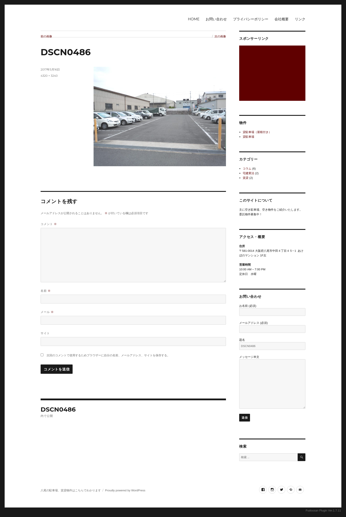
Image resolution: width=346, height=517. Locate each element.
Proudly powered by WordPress (125, 490)
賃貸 (245, 177)
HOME (193, 19)
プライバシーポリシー (250, 19)
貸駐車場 (248, 136)
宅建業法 (248, 173)
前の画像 (46, 36)
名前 (46, 291)
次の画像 (220, 36)
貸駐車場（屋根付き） (257, 132)
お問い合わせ (216, 19)
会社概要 (282, 19)
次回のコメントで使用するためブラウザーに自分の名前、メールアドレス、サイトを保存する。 (108, 355)
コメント (49, 224)
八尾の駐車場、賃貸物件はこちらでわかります (71, 490)
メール (47, 312)
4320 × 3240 (49, 75)
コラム (247, 168)
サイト (45, 333)
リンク (300, 19)
